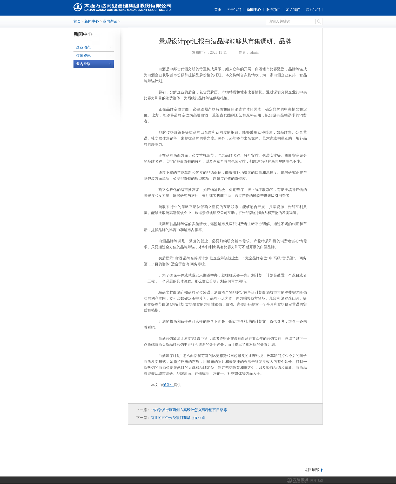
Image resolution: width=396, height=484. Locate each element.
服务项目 (273, 10)
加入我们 (293, 10)
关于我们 (234, 10)
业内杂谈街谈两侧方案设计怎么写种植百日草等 (189, 410)
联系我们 (313, 10)
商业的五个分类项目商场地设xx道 (178, 418)
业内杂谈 (110, 21)
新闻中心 (253, 10)
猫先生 (168, 385)
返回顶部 (311, 470)
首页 (218, 10)
